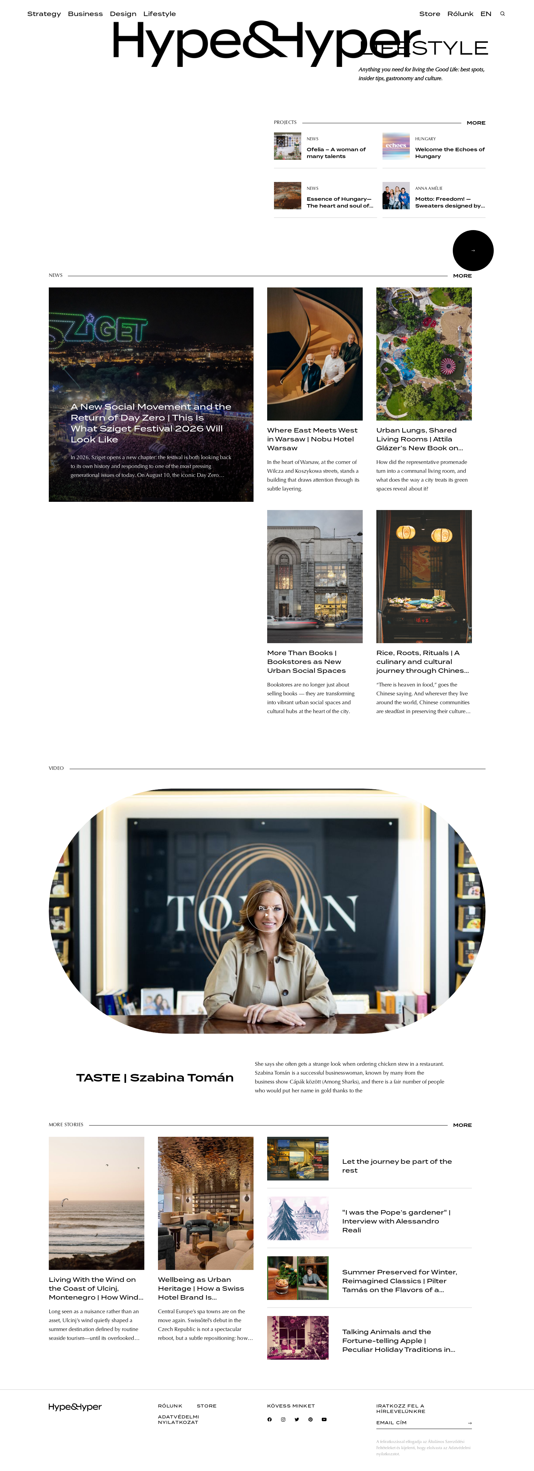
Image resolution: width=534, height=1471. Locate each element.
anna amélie (429, 189)
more (476, 123)
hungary (425, 139)
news (312, 139)
